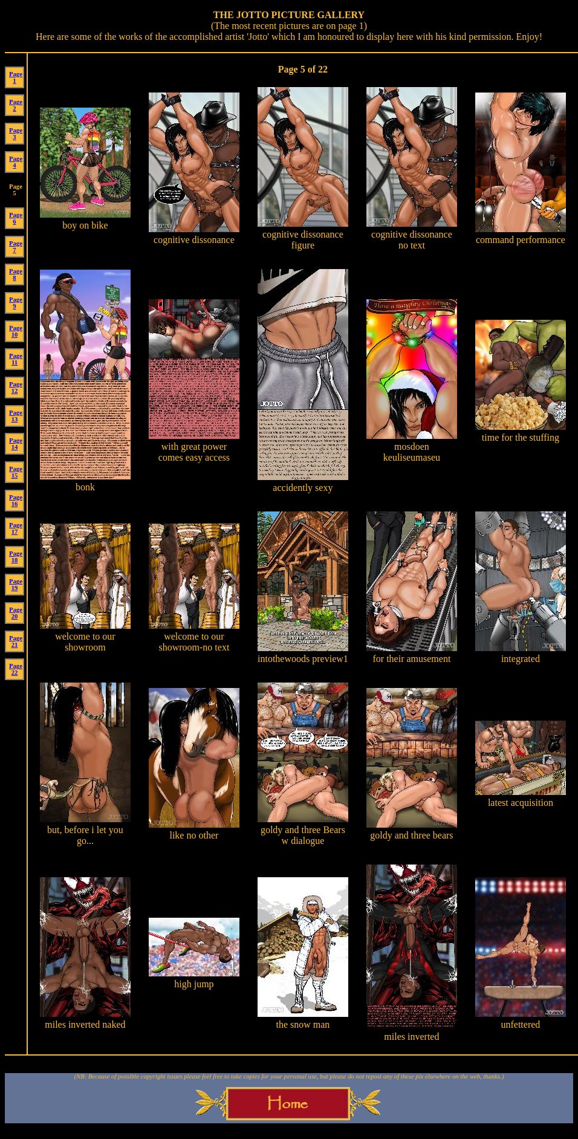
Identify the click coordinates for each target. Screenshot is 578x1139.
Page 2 (15, 105)
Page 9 (15, 303)
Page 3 (15, 133)
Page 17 (15, 528)
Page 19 (15, 584)
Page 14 (15, 443)
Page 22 (15, 669)
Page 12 (15, 387)
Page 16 (15, 500)
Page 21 (15, 641)
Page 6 (15, 218)
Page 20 (15, 613)
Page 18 (15, 556)
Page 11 (15, 359)
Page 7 (15, 246)
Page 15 (15, 472)
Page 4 (15, 162)
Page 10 (15, 331)
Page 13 (15, 416)
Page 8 (15, 274)
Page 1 (15, 77)
